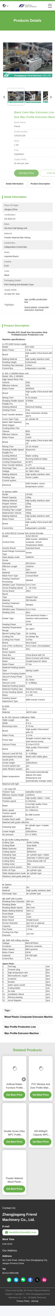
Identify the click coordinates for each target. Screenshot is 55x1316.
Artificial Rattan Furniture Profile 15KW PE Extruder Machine (14, 1096)
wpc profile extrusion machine (21, 1043)
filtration (11, 769)
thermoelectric (14, 976)
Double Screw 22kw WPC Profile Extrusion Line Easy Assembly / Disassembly (14, 1143)
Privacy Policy (23, 1311)
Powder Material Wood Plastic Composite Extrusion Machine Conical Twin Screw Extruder (14, 1190)
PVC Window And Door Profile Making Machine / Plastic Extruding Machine (40, 1096)
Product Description (40, 184)
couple (24, 976)
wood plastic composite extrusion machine (28, 1027)
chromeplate (43, 646)
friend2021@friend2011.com (20, 1242)
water (4, 769)
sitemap (34, 1311)
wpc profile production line (20, 1037)
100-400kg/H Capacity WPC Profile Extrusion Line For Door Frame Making (40, 1143)
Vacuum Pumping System (14, 673)
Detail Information (14, 184)
